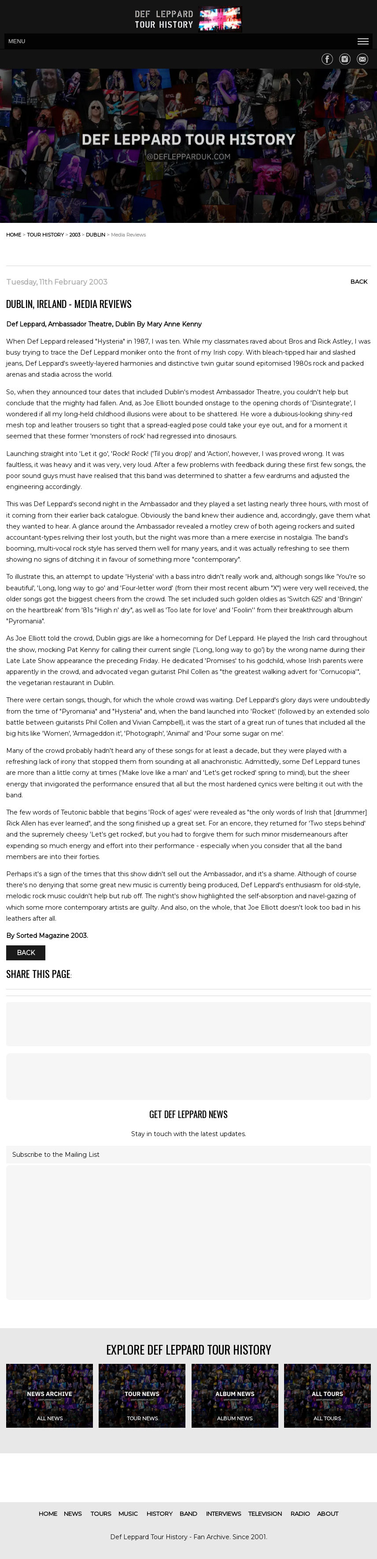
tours (101, 1513)
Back (359, 281)
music (128, 1513)
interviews (223, 1513)
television (265, 1513)
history (160, 1513)
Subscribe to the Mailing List (56, 1155)
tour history (45, 235)
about (327, 1513)
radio (300, 1513)
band (188, 1513)
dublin (95, 235)
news (73, 1513)
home (13, 235)
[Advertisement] (300, 242)
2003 (75, 235)
